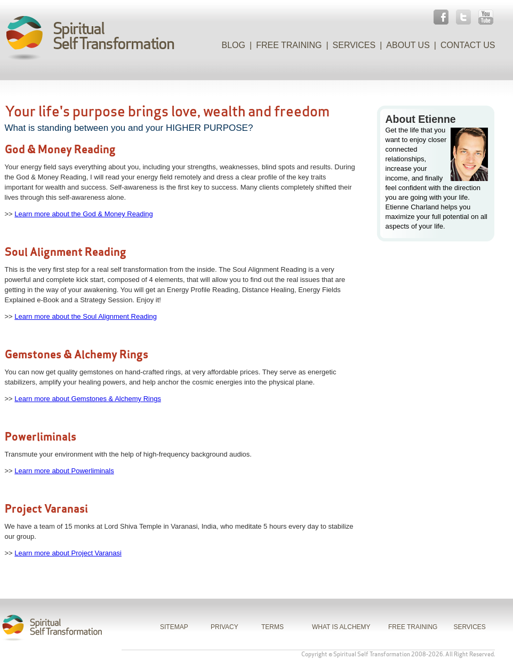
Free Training (289, 45)
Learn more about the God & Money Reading (83, 214)
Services (354, 45)
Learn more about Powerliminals (64, 471)
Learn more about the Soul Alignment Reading (85, 316)
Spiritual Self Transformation (371, 654)
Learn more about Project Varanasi (68, 553)
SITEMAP (174, 627)
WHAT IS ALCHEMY (341, 627)
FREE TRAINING (412, 627)
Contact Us (467, 45)
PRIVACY (224, 627)
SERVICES (469, 627)
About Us (408, 45)
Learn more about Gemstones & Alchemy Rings (87, 399)
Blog (233, 45)
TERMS (272, 627)
